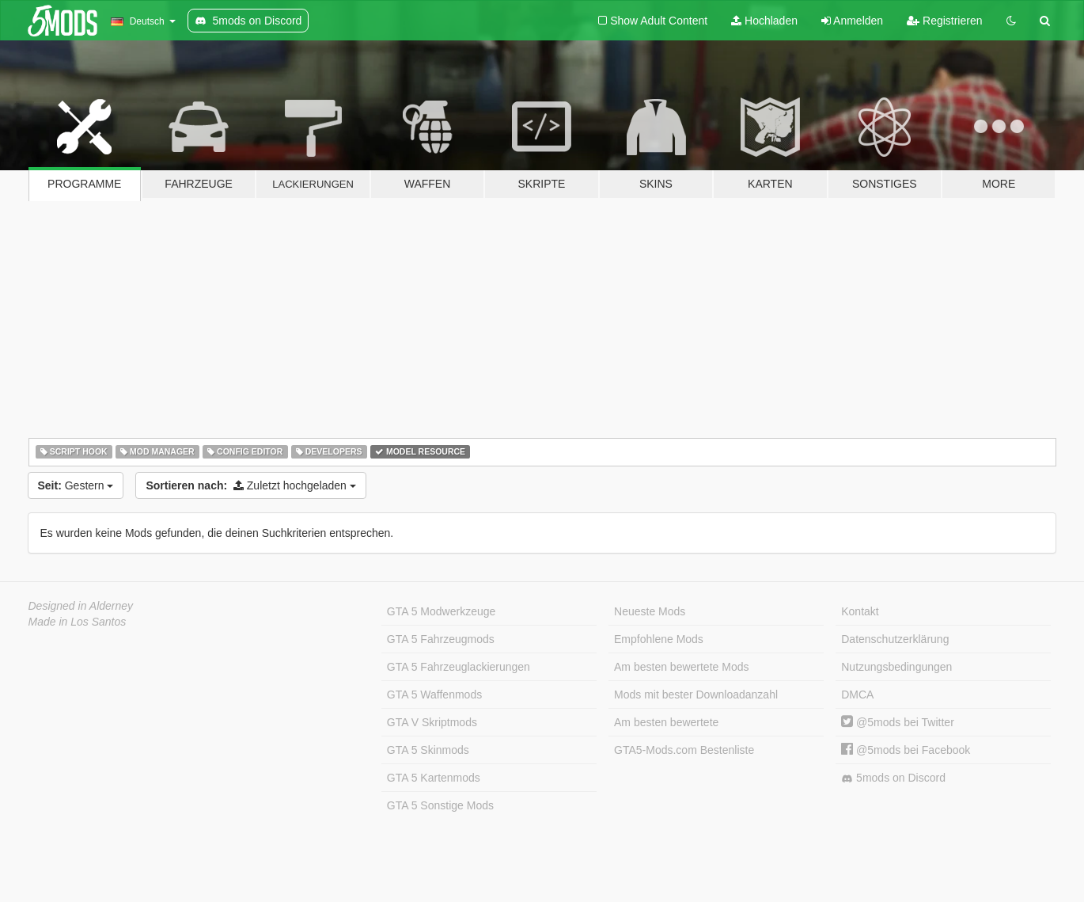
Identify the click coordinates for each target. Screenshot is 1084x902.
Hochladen (764, 20)
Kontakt (859, 611)
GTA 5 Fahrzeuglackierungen (458, 666)
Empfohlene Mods (658, 639)
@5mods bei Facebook (905, 750)
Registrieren (944, 20)
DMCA (857, 694)
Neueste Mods (649, 611)
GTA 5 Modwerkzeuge (441, 611)
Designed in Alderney (81, 605)
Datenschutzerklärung (895, 639)
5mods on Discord (893, 778)
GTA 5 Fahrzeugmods (441, 639)
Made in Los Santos (77, 621)
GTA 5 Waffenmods (434, 694)
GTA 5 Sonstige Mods (440, 805)
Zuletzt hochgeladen (250, 485)
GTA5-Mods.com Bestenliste (684, 750)
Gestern (76, 485)
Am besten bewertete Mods (681, 666)
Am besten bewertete (666, 722)
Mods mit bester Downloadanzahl (696, 694)
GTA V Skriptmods (432, 722)
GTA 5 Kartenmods (433, 777)
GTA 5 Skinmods (428, 750)
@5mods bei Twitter (897, 722)
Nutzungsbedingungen (896, 666)
